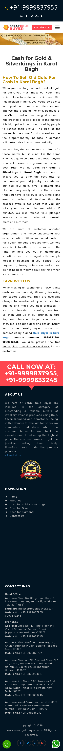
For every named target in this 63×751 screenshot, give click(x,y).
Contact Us (17, 516)
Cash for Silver (19, 508)
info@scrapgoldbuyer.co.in (35, 608)
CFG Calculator (42, 27)
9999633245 (13, 615)
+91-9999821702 (31, 653)
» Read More (13, 455)
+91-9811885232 (30, 712)
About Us (15, 500)
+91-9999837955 (31, 7)
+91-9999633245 (31, 636)
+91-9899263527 (32, 674)
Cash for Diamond (22, 512)
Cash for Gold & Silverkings (28, 504)
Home (13, 496)
